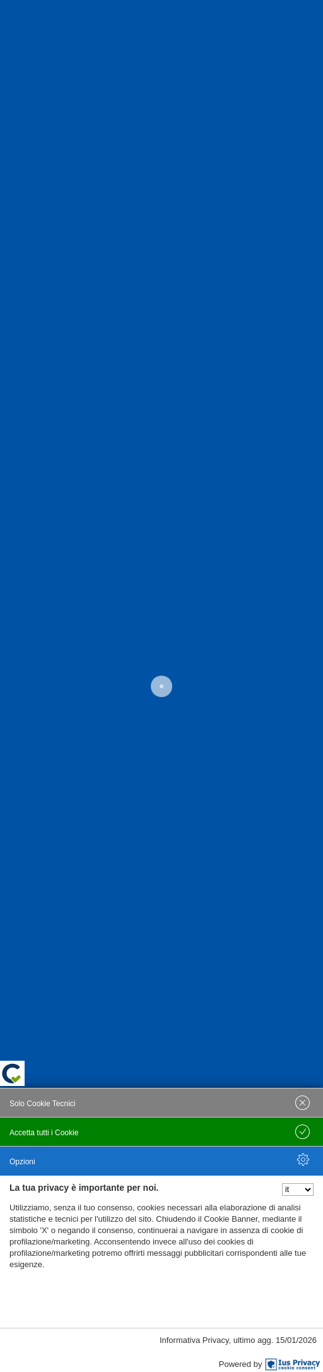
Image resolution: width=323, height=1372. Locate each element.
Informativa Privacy (194, 1340)
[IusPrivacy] (292, 1364)
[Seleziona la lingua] (298, 1189)
